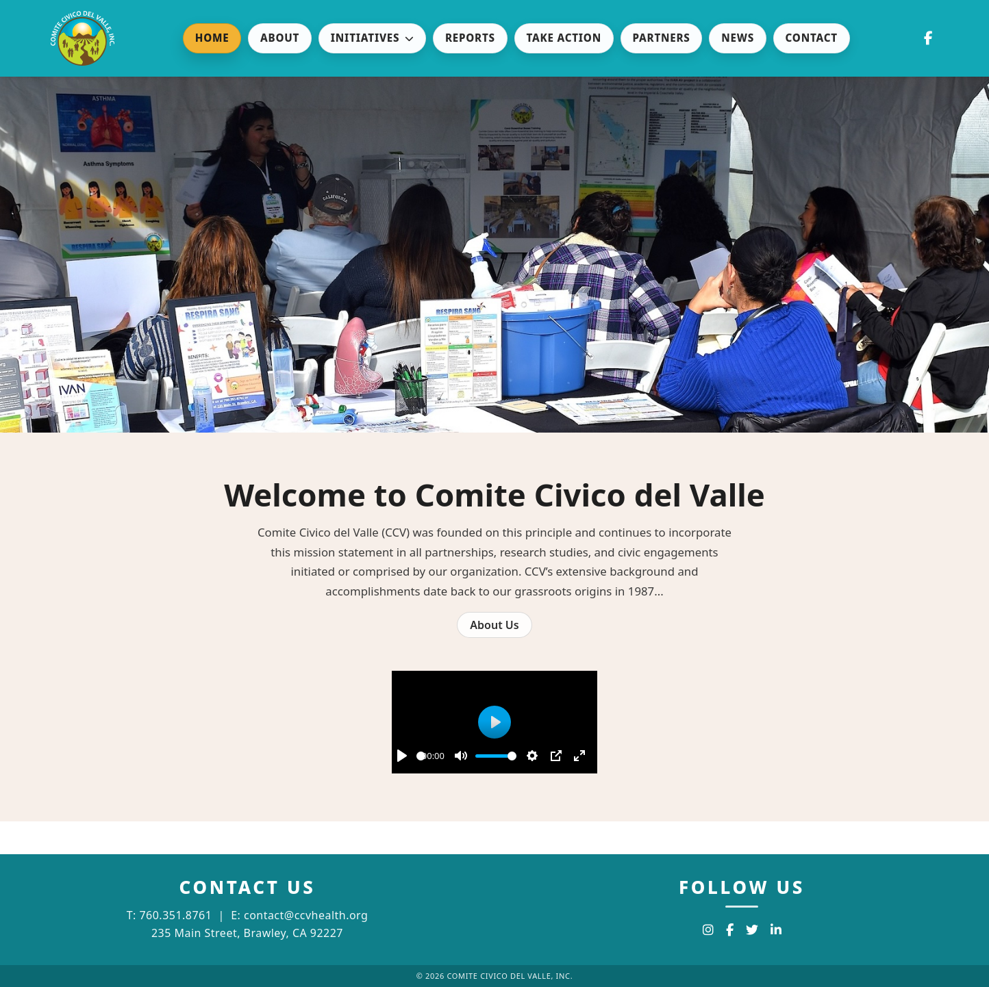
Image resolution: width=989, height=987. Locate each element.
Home (212, 37)
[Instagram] (708, 930)
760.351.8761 (175, 915)
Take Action (563, 37)
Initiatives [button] (372, 37)
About (279, 37)
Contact (812, 37)
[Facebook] (730, 930)
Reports (470, 37)
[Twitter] (752, 930)
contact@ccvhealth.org (306, 915)
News (737, 37)
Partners (661, 37)
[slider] (420, 755)
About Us (494, 624)
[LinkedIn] (776, 930)
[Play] (402, 756)
